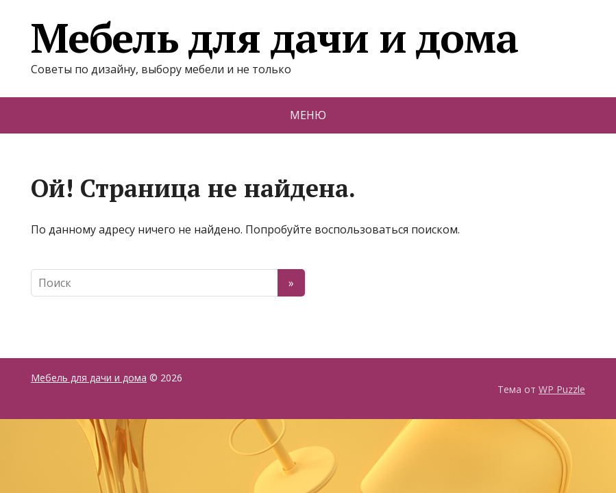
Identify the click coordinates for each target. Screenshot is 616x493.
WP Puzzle (562, 389)
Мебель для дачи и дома (274, 38)
